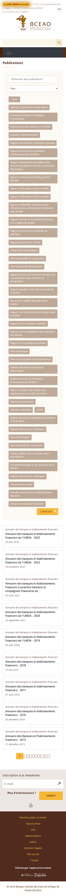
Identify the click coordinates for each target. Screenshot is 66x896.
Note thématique (19, 351)
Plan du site (33, 854)
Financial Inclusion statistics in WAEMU (30, 126)
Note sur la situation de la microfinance (30, 359)
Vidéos (33, 842)
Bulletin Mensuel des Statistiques (27, 429)
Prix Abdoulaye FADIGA (32, 8)
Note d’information (20, 437)
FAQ (33, 829)
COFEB (16, 8)
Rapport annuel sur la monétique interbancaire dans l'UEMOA (27, 153)
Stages (7, 8)
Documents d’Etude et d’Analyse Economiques (27, 117)
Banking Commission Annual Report (29, 107)
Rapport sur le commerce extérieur (28, 323)
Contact (51, 796)
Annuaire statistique (20, 409)
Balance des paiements (22, 401)
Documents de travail (21, 484)
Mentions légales (33, 848)
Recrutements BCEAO (51, 4)
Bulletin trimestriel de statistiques (27, 476)
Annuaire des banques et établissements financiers (31, 494)
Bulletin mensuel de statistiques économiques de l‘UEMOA (26, 380)
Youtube (32, 805)
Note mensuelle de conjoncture (26, 445)
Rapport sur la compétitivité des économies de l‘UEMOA (32, 333)
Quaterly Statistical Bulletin (24, 135)
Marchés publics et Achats (33, 817)
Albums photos (33, 836)
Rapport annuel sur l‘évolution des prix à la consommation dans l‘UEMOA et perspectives (32, 278)
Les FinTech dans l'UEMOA (16, 12)
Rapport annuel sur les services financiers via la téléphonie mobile (31, 221)
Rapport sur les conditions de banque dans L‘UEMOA (32, 314)
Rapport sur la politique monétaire (28, 343)
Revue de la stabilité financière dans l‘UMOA (29, 302)
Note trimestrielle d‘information (26, 266)
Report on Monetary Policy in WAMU (29, 188)
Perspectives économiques (24, 250)
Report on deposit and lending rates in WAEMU (30, 179)
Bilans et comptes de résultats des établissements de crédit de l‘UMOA (28, 392)
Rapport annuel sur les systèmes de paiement (28, 232)
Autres (39, 409)
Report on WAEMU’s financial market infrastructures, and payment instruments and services (32, 208)
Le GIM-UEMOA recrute (16, 4)
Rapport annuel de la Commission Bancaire (32, 143)
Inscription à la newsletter (21, 775)
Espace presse (33, 823)
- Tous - (14, 99)
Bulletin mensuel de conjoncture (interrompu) (27, 369)
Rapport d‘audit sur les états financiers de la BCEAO (32, 291)
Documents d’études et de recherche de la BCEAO (32, 467)
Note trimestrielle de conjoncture (27, 258)
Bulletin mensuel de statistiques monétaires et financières (32, 419)
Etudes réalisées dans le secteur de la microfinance (29, 455)
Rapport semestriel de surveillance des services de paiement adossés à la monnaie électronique (32, 165)
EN (59, 9)
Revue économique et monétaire (27, 503)
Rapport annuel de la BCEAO (25, 242)
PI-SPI (36, 4)
